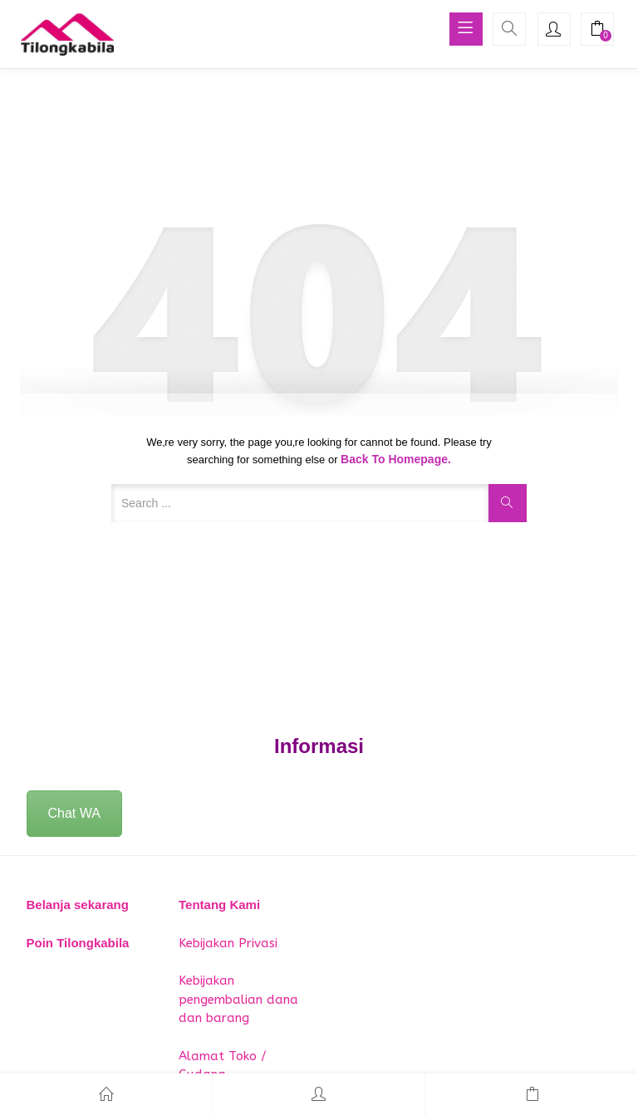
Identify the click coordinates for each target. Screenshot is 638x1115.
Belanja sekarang (78, 904)
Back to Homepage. (396, 459)
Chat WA (74, 813)
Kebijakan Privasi (228, 943)
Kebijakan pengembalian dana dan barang (238, 999)
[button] (597, 30)
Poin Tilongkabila (78, 943)
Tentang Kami (219, 904)
